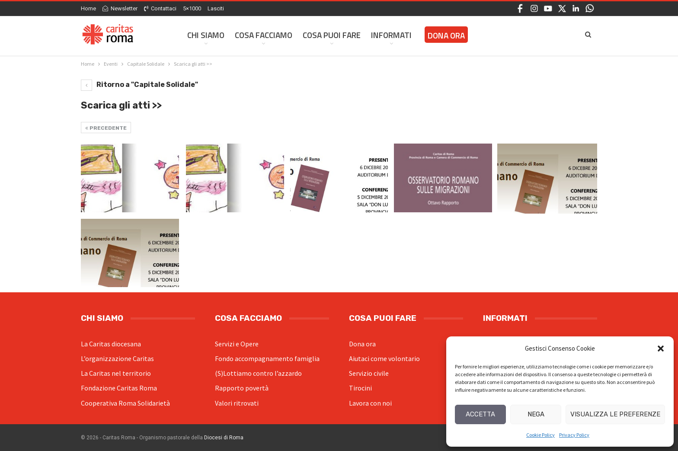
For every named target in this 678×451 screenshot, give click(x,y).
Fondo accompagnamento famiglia (267, 358)
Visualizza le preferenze (615, 414)
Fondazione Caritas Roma (119, 388)
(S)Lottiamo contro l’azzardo (258, 373)
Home (88, 8)
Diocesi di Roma (223, 438)
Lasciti (216, 8)
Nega (536, 414)
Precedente (106, 128)
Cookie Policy (540, 435)
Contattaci (160, 8)
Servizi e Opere (237, 343)
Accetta (480, 414)
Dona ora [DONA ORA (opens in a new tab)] (446, 35)
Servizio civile (369, 373)
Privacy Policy (574, 435)
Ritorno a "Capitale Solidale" (139, 84)
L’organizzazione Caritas (117, 358)
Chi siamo (205, 35)
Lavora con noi (370, 403)
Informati (391, 35)
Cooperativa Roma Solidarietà (125, 403)
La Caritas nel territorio (116, 373)
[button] (660, 348)
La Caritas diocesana (111, 343)
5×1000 (192, 8)
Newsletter (120, 8)
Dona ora (362, 343)
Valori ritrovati (237, 403)
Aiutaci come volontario (384, 358)
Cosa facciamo (263, 35)
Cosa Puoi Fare (332, 35)
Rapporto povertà (242, 388)
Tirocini (360, 388)
